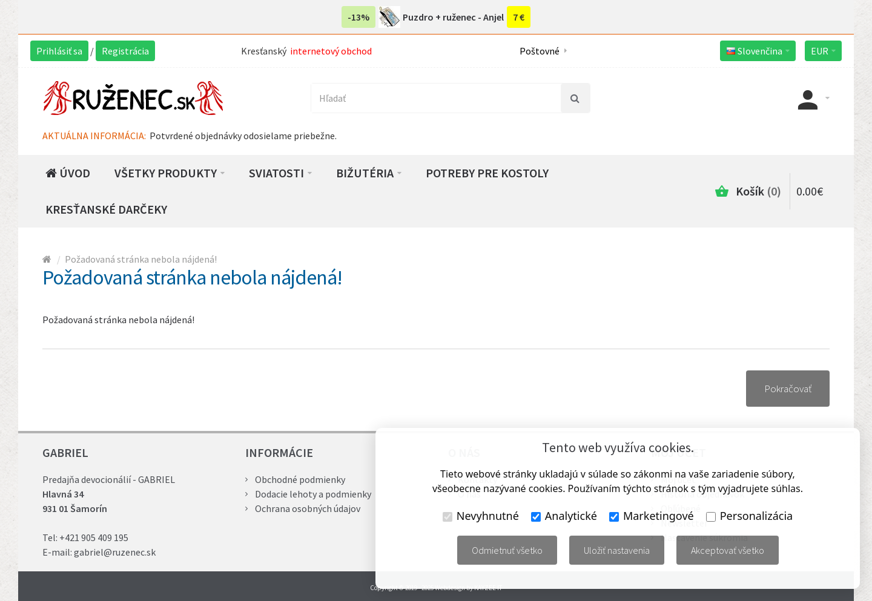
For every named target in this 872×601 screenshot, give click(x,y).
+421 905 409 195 (93, 537)
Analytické (564, 515)
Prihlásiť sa (59, 51)
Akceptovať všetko (727, 550)
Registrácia (125, 51)
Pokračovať (787, 388)
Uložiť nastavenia (617, 550)
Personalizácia (749, 515)
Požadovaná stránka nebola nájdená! (141, 259)
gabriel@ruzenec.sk (115, 552)
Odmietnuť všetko (507, 550)
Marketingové (651, 515)
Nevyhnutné (481, 515)
